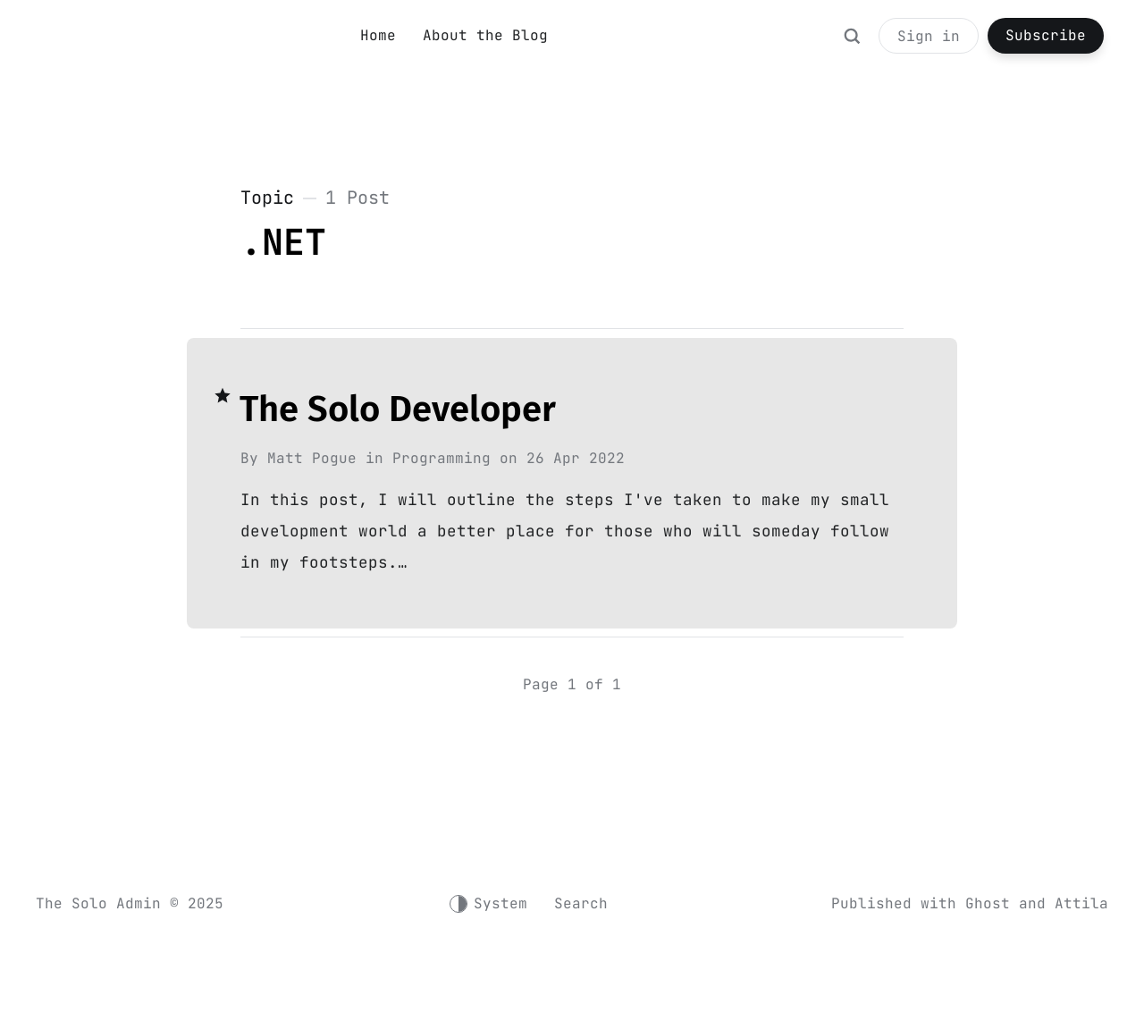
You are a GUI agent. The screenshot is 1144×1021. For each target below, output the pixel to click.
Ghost (987, 904)
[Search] (852, 45)
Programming (441, 459)
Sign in (928, 36)
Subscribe (1045, 35)
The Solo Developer (398, 409)
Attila (1081, 904)
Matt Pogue (312, 459)
